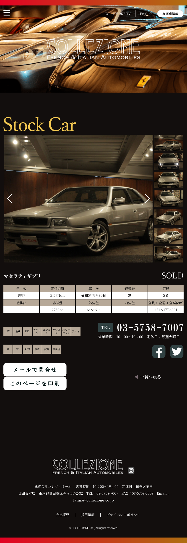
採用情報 (88, 514)
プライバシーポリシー (123, 514)
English (146, 13)
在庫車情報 (170, 13)
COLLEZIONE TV (118, 13)
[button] (147, 199)
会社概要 (62, 514)
